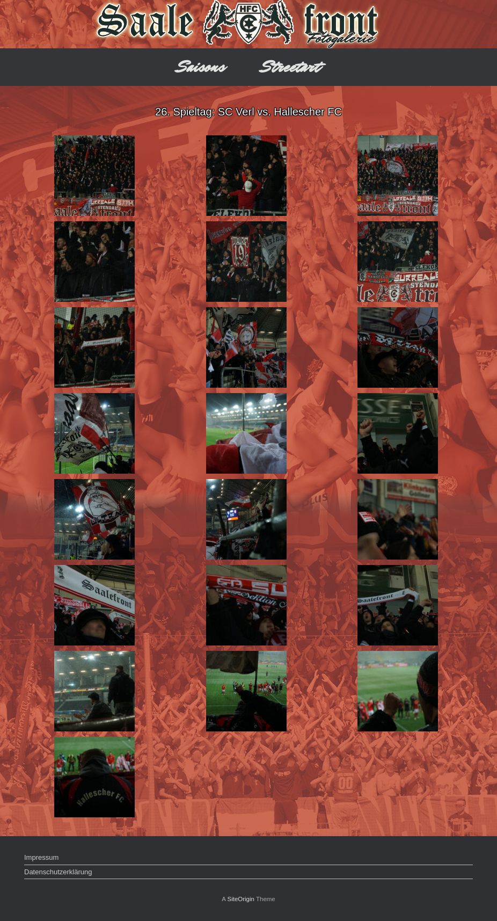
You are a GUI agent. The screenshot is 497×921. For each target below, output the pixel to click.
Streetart (290, 67)
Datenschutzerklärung (58, 872)
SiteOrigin (240, 899)
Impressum (41, 857)
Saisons (201, 67)
